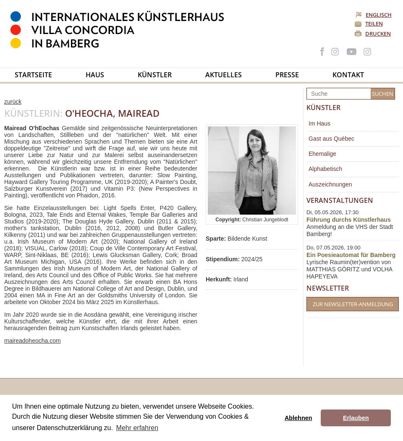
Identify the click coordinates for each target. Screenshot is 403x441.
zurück (12, 101)
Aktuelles (223, 74)
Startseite (33, 74)
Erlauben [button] (356, 418)
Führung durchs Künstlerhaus (348, 219)
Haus (95, 74)
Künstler (155, 74)
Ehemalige (322, 153)
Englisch (374, 14)
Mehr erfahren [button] (137, 427)
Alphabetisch (325, 168)
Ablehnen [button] (298, 418)
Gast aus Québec (331, 138)
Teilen (374, 23)
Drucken (378, 33)
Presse (287, 74)
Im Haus (319, 123)
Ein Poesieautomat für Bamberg (350, 255)
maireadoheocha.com (32, 340)
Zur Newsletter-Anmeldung (353, 304)
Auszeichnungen (330, 184)
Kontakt (348, 74)
